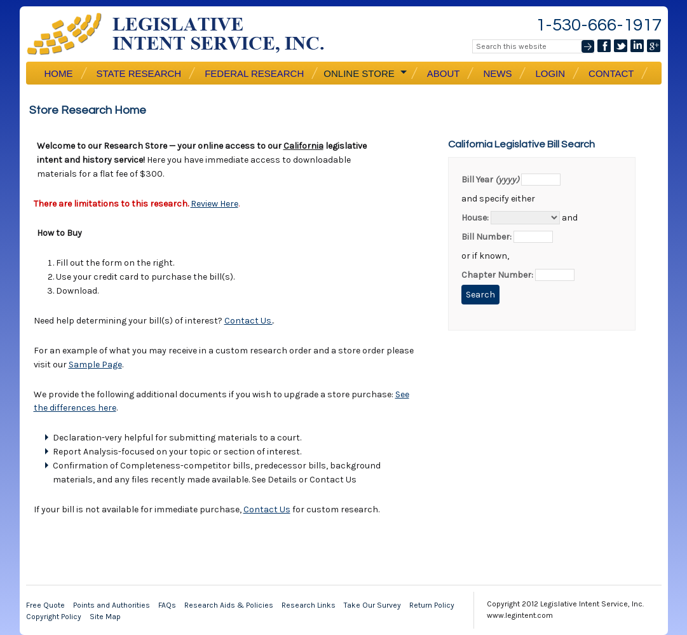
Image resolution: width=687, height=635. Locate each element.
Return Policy (431, 605)
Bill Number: (486, 236)
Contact (611, 73)
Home (58, 73)
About (443, 73)
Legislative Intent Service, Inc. (185, 34)
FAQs (167, 605)
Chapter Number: (497, 275)
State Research (139, 73)
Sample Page (95, 364)
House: (475, 217)
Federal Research (254, 73)
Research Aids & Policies (228, 605)
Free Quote (45, 605)
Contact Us (266, 509)
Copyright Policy (53, 616)
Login (550, 73)
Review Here (214, 203)
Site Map (105, 616)
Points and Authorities (111, 605)
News (497, 73)
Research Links (309, 605)
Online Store (364, 73)
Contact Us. (248, 320)
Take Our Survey (372, 605)
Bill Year (490, 179)
